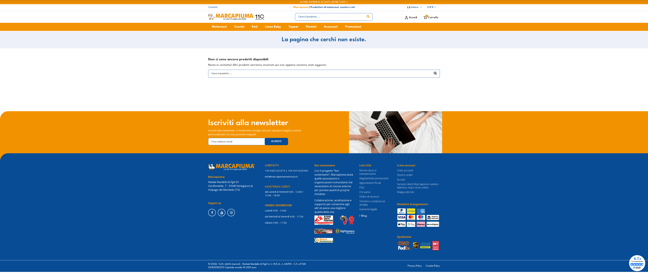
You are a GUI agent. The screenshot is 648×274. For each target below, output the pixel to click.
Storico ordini (404, 175)
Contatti (212, 7)
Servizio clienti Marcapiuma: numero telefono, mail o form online (418, 186)
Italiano (415, 7)
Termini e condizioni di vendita (372, 203)
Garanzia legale (368, 209)
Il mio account (405, 170)
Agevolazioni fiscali (370, 183)
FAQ (361, 187)
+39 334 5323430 (298, 170)
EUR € (431, 7)
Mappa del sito (405, 192)
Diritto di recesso (369, 196)
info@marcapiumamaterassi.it (281, 176)
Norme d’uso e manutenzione (367, 172)
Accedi (401, 179)
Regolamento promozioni (373, 178)
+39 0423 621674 (275, 170)
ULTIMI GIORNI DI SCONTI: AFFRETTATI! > (324, 2)
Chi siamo (364, 192)
